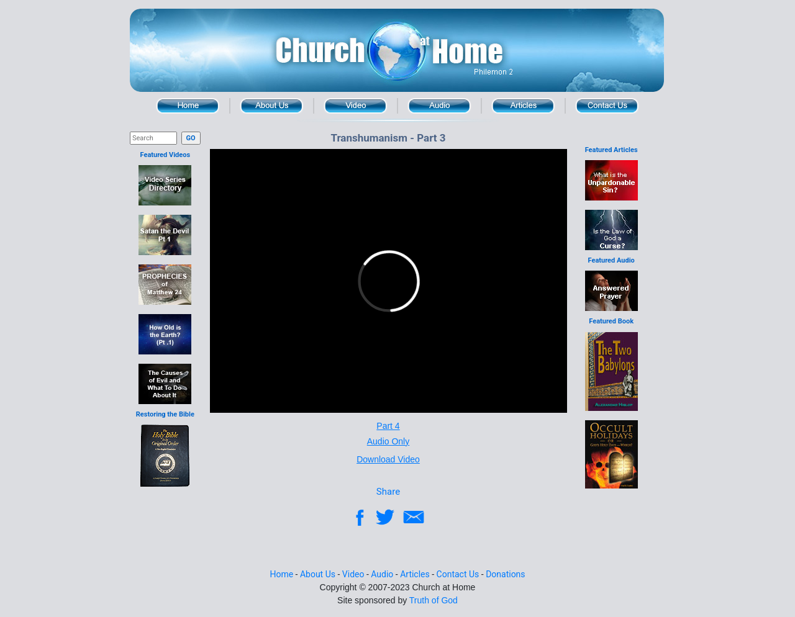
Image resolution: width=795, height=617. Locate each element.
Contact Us (607, 106)
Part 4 (387, 426)
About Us (272, 106)
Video (356, 106)
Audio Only (388, 441)
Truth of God (433, 600)
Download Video (388, 459)
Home (188, 106)
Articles (523, 106)
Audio (439, 106)
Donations (505, 574)
